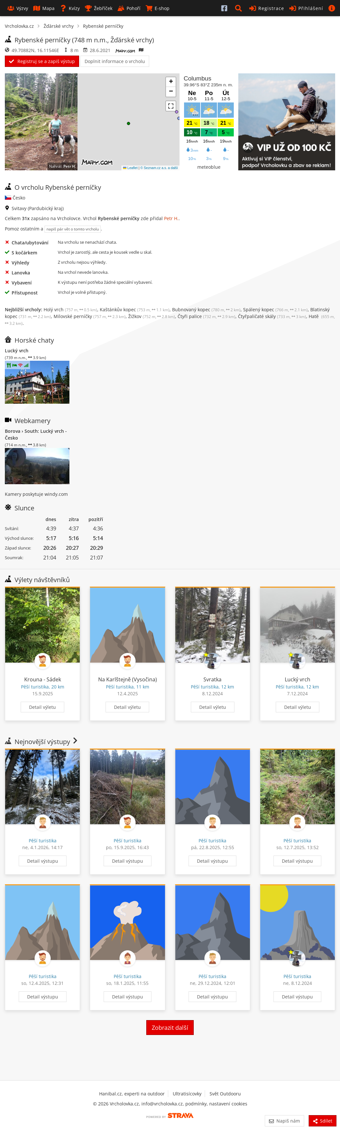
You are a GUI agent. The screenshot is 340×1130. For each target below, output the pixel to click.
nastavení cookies (228, 1104)
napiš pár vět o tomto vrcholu (72, 229)
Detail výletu (42, 707)
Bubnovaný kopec (206, 309)
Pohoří (129, 8)
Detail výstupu (42, 861)
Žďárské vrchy (59, 26)
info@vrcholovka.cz (162, 1104)
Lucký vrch (297, 679)
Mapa (44, 8)
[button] (239, 8)
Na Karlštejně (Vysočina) (127, 679)
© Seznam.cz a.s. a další (159, 168)
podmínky (196, 1104)
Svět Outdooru (225, 1094)
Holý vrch (70, 309)
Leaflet (130, 168)
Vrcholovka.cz (19, 26)
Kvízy (70, 8)
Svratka (212, 679)
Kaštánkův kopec (135, 309)
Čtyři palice (206, 316)
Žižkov (151, 316)
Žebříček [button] (98, 8)
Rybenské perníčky (103, 26)
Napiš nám (284, 1121)
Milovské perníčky (90, 316)
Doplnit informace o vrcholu (115, 61)
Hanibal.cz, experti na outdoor (132, 1094)
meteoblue (209, 167)
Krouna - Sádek (42, 679)
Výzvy (17, 8)
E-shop (158, 8)
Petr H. (69, 166)
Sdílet (322, 1121)
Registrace (266, 8)
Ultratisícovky (187, 1094)
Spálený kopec (275, 309)
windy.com (56, 494)
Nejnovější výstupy (42, 741)
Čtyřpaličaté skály (272, 316)
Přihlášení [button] (306, 8)
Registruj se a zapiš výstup (42, 61)
